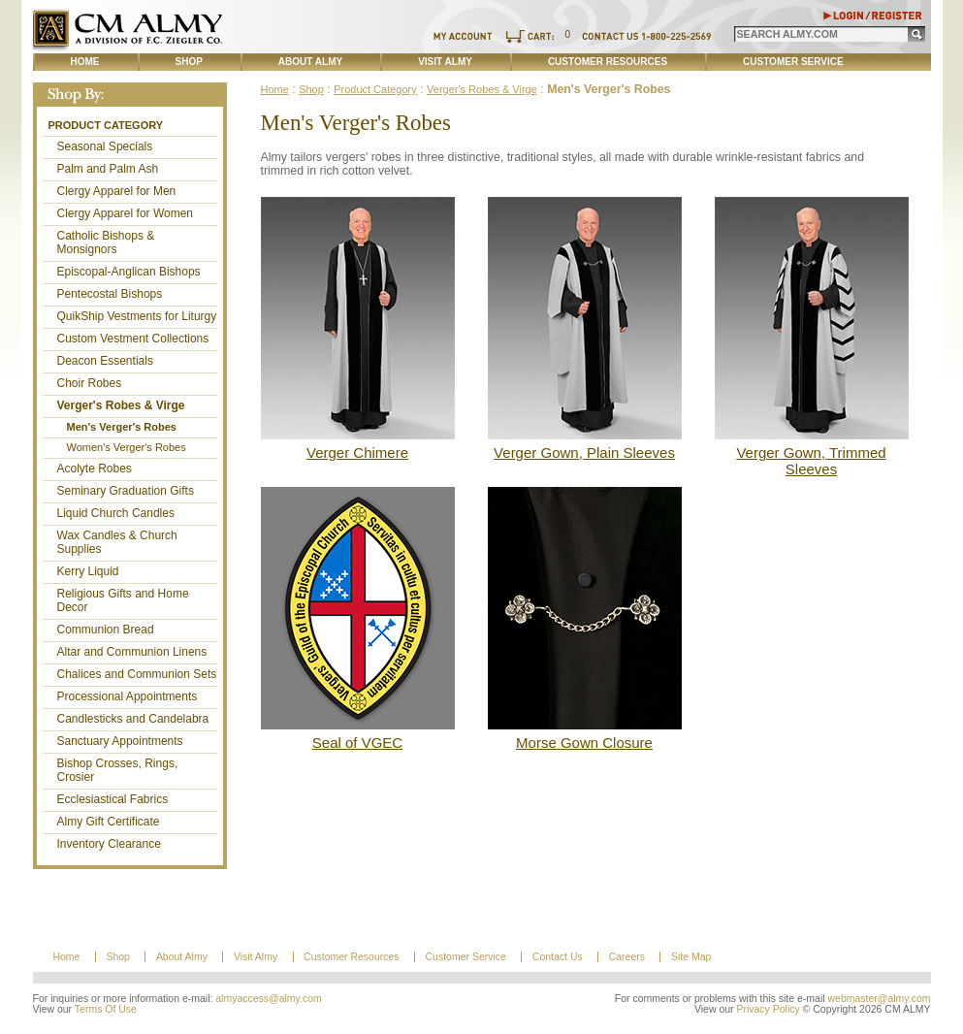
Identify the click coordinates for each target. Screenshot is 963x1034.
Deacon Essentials (105, 361)
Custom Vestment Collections (133, 338)
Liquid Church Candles (116, 513)
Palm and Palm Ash (108, 169)
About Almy (310, 61)
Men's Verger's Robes (122, 427)
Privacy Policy (767, 1009)
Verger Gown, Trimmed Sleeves (810, 460)
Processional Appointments (127, 696)
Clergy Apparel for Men (117, 191)
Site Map (691, 957)
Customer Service (793, 61)
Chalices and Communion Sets (137, 674)
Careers (627, 957)
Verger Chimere (357, 452)
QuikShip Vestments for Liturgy (137, 316)
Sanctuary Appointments (120, 741)
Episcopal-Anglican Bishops (129, 271)
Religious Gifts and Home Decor (123, 600)
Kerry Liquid (88, 571)
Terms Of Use (106, 1009)
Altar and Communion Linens (132, 652)
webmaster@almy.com (879, 998)
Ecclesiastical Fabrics (113, 799)
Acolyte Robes (94, 468)
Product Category (106, 125)
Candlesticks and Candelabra (133, 719)
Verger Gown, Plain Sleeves (584, 452)
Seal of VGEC (357, 742)
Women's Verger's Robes (126, 447)
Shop (189, 61)
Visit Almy (445, 61)
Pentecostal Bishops (110, 294)
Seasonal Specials (105, 146)
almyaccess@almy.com (268, 998)
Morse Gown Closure (584, 742)
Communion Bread (105, 629)
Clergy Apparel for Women (125, 213)
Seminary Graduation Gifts (125, 491)
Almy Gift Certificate (108, 821)
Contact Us (557, 957)
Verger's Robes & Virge (121, 405)
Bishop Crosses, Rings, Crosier (117, 770)
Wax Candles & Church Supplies (117, 542)
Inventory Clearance (109, 844)
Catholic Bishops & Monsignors (106, 242)
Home (85, 61)
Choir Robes (89, 383)
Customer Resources (607, 61)
